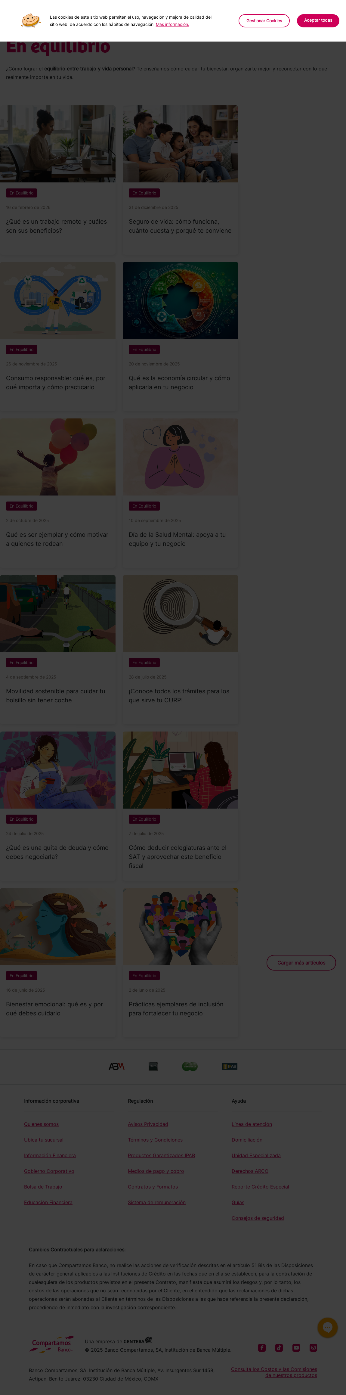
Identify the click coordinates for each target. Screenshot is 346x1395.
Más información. (172, 24)
